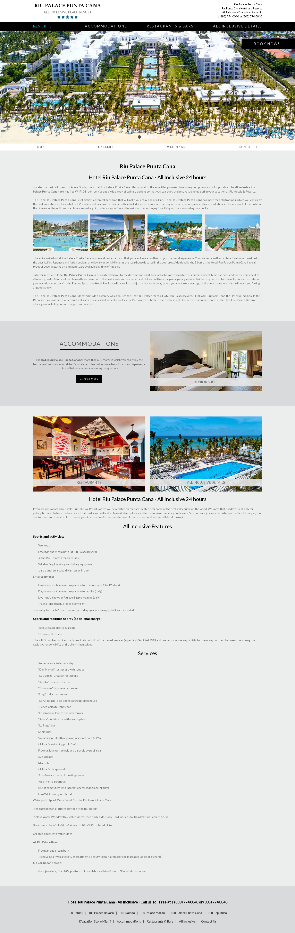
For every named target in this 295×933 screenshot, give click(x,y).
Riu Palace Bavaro (101, 913)
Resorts (42, 26)
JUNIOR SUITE (205, 382)
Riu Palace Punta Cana (187, 913)
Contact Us (250, 147)
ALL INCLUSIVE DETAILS (206, 482)
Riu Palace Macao (153, 913)
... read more (89, 378)
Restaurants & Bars (170, 26)
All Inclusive (187, 921)
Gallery (105, 147)
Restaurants (89, 482)
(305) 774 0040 (252, 16)
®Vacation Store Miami (95, 921)
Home (39, 147)
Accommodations (106, 26)
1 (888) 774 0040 (228, 16)
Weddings (176, 147)
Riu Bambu (75, 913)
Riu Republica (217, 913)
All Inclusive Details (237, 26)
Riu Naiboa (127, 913)
